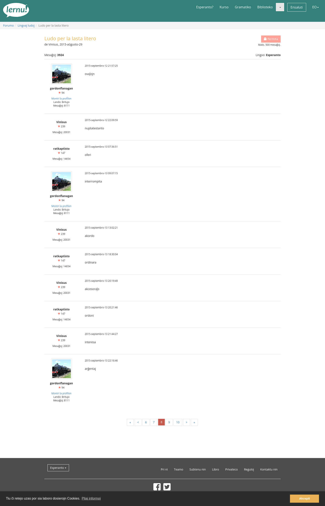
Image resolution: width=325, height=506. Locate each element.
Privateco (231, 469)
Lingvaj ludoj (26, 25)
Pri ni (164, 469)
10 (177, 422)
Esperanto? (204, 7)
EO (315, 7)
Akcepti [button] (304, 498)
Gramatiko (243, 7)
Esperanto (58, 468)
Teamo (178, 469)
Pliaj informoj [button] (91, 498)
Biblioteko (265, 7)
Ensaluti (297, 7)
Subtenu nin (197, 469)
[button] (280, 7)
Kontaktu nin (269, 469)
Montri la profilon (61, 98)
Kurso (223, 7)
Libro (215, 469)
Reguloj (249, 469)
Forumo (8, 25)
